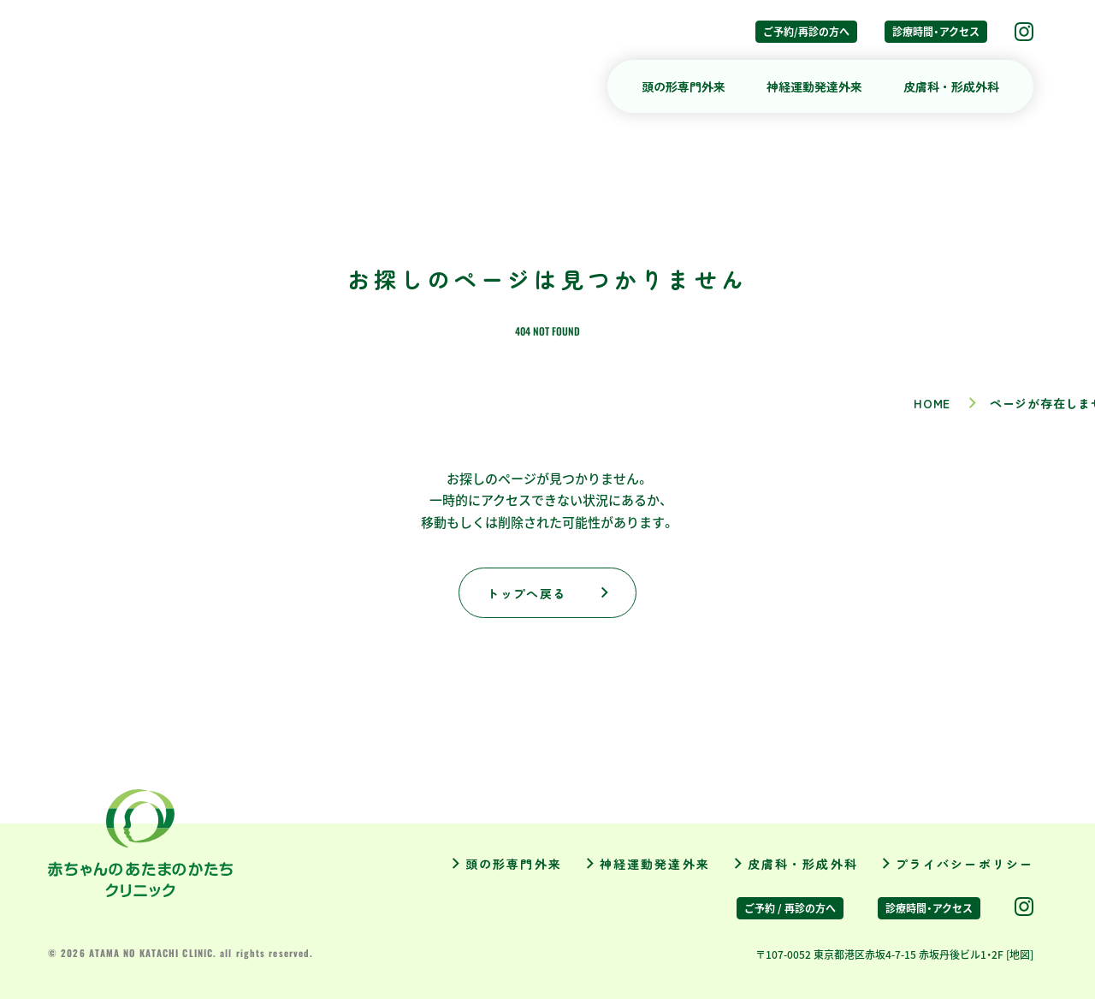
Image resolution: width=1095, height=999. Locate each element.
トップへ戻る (526, 593)
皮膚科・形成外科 (951, 86)
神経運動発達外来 (814, 86)
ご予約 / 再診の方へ (790, 908)
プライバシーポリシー (964, 863)
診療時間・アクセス (936, 31)
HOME (932, 403)
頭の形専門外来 (683, 86)
